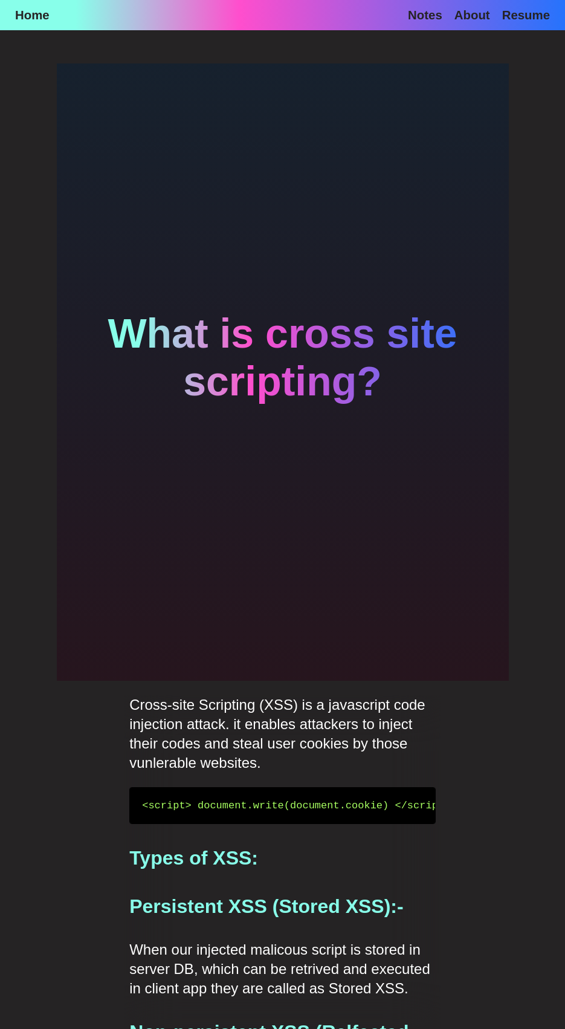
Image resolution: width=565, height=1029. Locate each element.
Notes (425, 15)
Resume (526, 15)
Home (32, 15)
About (472, 15)
